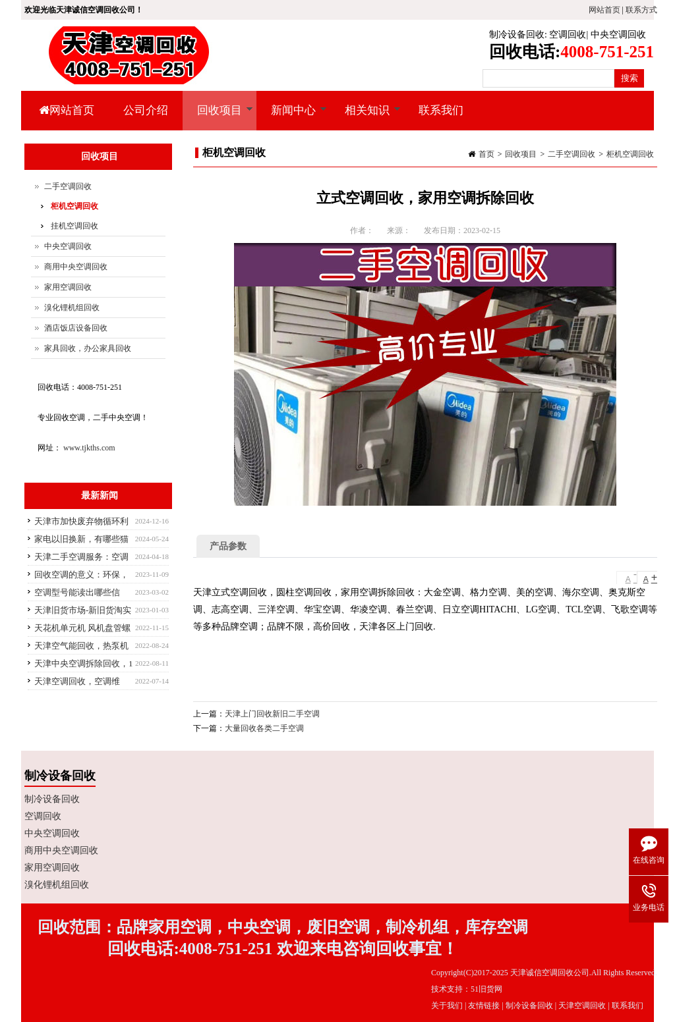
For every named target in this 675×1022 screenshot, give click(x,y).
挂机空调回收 (74, 225)
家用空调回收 (68, 287)
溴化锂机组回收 (72, 307)
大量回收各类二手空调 (264, 728)
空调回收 (567, 35)
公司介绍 (145, 110)
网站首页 (604, 9)
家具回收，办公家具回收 (87, 348)
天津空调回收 (582, 1005)
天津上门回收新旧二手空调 (272, 713)
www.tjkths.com (89, 447)
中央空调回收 (618, 35)
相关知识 (365, 117)
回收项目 (218, 117)
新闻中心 (291, 117)
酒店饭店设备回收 (75, 328)
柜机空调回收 (630, 154)
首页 (486, 154)
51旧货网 (486, 989)
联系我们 (441, 110)
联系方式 (641, 9)
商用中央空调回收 (75, 266)
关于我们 (447, 1005)
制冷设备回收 (516, 35)
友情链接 (484, 1005)
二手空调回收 (571, 154)
